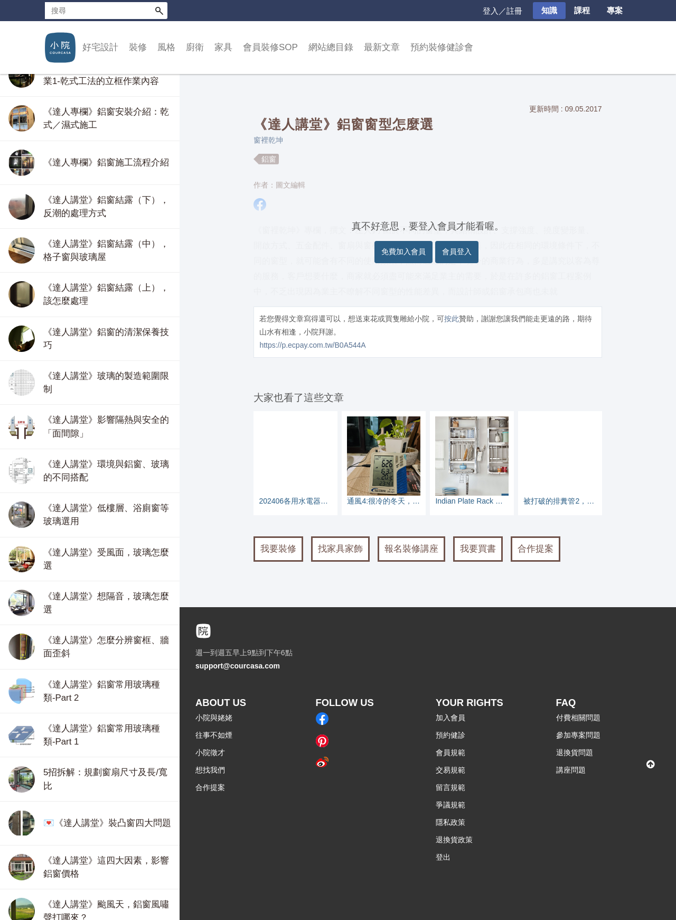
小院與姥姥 (213, 717)
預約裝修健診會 (441, 47)
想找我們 (210, 770)
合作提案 (535, 549)
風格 (166, 47)
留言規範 (450, 787)
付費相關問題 (578, 717)
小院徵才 (210, 752)
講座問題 (571, 770)
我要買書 (478, 549)
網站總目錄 (330, 47)
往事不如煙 (213, 735)
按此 (451, 318)
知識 (549, 10)
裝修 (138, 47)
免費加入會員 (403, 251)
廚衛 (195, 47)
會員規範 (450, 752)
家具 (223, 47)
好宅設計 (100, 47)
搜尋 (159, 10)
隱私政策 (450, 822)
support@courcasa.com (237, 666)
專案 (615, 10)
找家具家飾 (340, 549)
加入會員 (450, 717)
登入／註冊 (502, 10)
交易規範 (450, 770)
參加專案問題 (578, 735)
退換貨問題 (574, 752)
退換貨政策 (454, 839)
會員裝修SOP (270, 47)
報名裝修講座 (411, 549)
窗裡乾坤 (268, 140)
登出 (443, 857)
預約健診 (450, 735)
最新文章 (382, 47)
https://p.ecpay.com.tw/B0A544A (312, 345)
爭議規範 (450, 805)
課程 (582, 10)
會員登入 (457, 251)
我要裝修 (278, 549)
